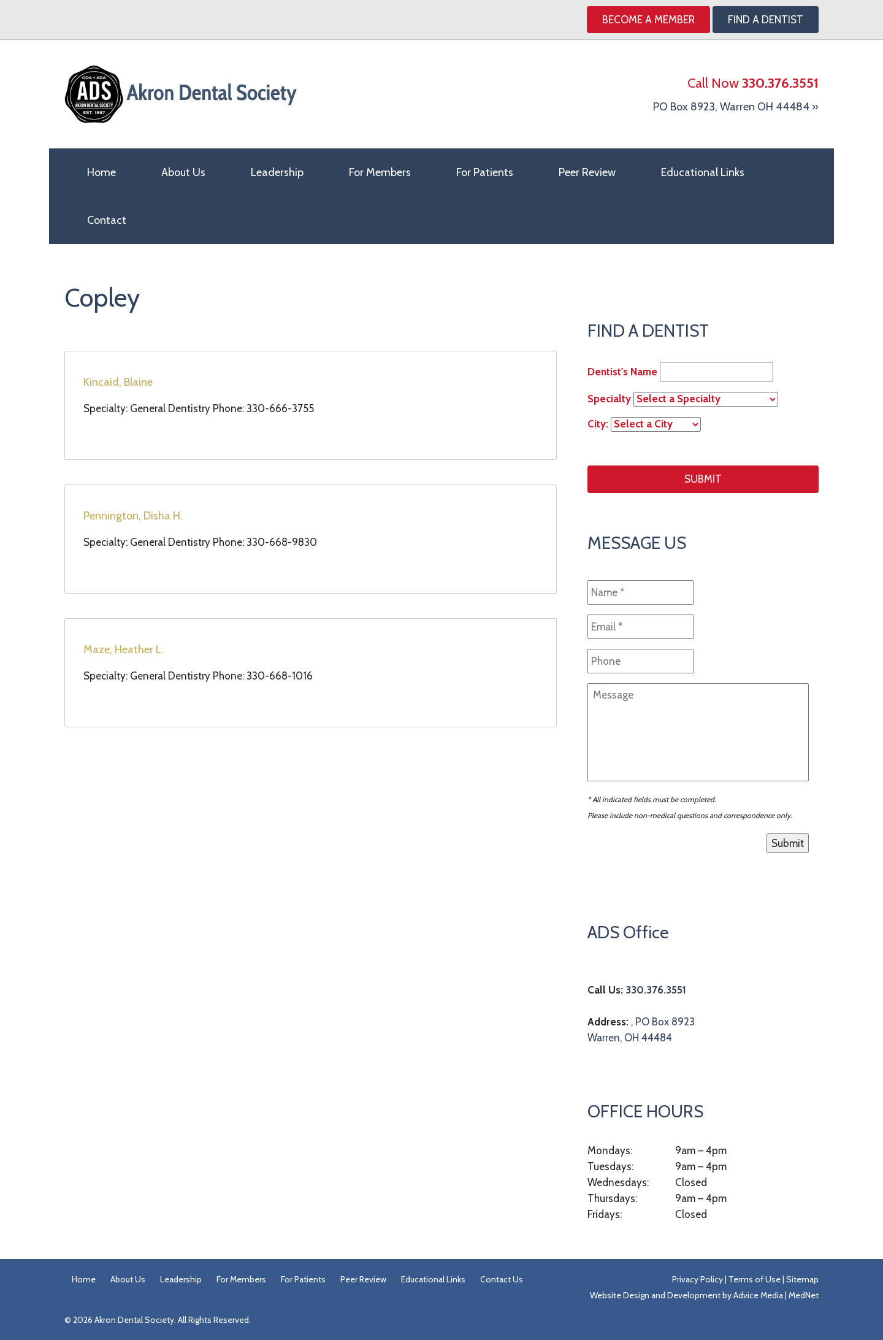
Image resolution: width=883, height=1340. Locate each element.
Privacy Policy (697, 1279)
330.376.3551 (655, 990)
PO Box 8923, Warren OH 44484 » (736, 106)
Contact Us (501, 1279)
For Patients (484, 172)
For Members (380, 172)
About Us (183, 172)
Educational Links (702, 172)
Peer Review (587, 172)
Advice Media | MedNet (776, 1295)
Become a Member (648, 19)
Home (101, 172)
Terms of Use (754, 1279)
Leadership (277, 172)
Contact (106, 220)
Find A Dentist (765, 19)
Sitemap (802, 1279)
